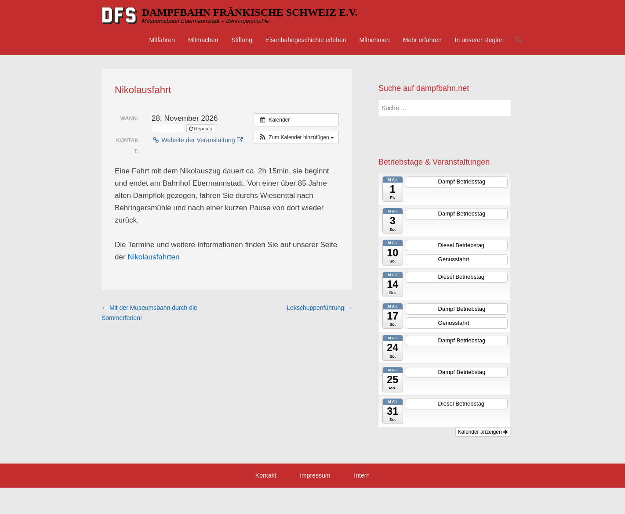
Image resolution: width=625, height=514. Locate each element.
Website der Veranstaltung (197, 140)
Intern (362, 475)
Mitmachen (203, 39)
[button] (296, 137)
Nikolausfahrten (153, 257)
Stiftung (241, 39)
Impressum (315, 475)
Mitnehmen (375, 39)
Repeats (201, 128)
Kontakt (265, 475)
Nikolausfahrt (143, 89)
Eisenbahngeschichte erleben (305, 39)
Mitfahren (161, 39)
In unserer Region (479, 39)
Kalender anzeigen (483, 432)
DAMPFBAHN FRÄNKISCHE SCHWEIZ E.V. (250, 12)
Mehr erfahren (422, 39)
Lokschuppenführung (319, 307)
